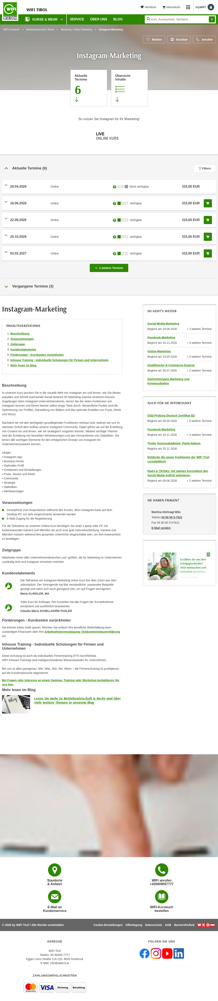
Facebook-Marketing (161, 337)
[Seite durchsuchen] (180, 19)
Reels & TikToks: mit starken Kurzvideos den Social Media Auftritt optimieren (177, 473)
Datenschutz (153, 925)
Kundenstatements (23, 349)
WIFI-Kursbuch (11, 29)
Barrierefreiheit (184, 925)
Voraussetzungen (22, 339)
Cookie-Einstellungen (108, 925)
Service (77, 19)
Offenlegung (134, 925)
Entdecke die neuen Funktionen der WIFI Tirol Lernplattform (178, 459)
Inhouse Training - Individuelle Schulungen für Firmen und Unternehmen (59, 360)
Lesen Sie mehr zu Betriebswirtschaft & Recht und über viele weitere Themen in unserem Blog (77, 700)
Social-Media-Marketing (163, 323)
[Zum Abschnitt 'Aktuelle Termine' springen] (88, 88)
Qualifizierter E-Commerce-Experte (171, 365)
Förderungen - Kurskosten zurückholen (37, 354)
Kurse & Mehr (41, 19)
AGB (168, 925)
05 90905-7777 (60, 955)
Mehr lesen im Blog (23, 365)
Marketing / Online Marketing (76, 29)
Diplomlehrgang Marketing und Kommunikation (168, 381)
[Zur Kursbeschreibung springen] (129, 88)
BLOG (118, 19)
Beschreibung (19, 333)
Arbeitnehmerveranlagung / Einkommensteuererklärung (82, 631)
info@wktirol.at (59, 963)
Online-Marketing (159, 351)
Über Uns (98, 19)
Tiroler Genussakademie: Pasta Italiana (173, 443)
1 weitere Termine (110, 267)
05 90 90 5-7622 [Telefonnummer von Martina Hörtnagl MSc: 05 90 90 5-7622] (171, 517)
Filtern (205, 168)
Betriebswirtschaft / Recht (40, 29)
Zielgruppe (17, 344)
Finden (212, 19)
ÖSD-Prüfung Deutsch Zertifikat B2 (171, 415)
